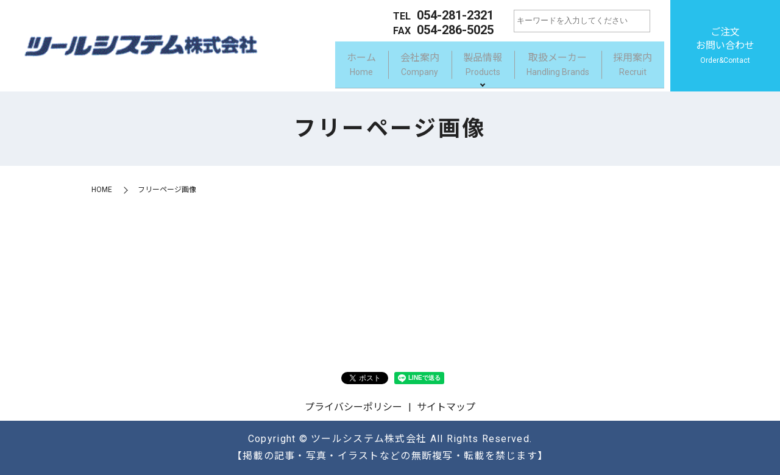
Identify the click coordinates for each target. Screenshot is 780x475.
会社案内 (401, 66)
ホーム (338, 66)
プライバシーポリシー (353, 407)
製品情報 (469, 66)
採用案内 (630, 66)
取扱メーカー (550, 66)
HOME (101, 189)
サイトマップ (446, 407)
